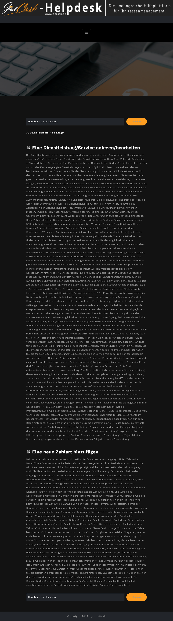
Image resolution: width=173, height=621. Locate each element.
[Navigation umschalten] (86, 32)
